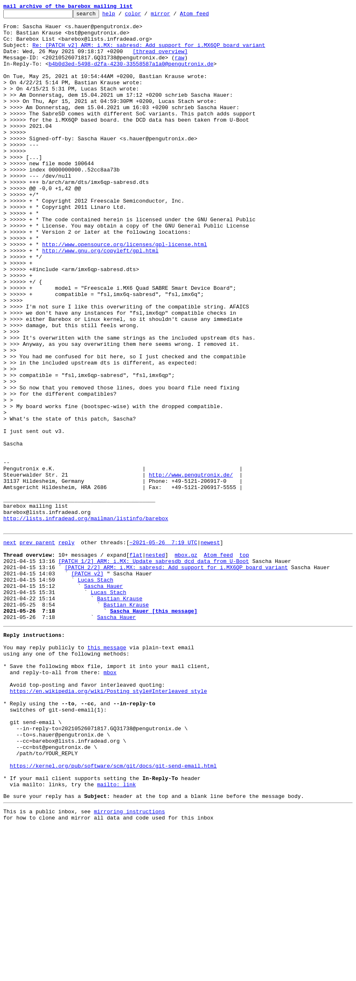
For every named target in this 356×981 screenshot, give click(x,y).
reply (66, 647)
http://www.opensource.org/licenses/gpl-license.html (124, 291)
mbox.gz (185, 661)
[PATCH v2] (87, 684)
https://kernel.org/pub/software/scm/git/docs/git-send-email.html (113, 912)
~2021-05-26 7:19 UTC (163, 647)
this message (106, 770)
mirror (173, 16)
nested (155, 661)
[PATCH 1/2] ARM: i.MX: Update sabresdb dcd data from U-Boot (153, 669)
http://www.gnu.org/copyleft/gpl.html (100, 299)
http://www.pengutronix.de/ (191, 568)
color (146, 16)
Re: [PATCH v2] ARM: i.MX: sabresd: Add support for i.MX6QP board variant (148, 52)
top (244, 661)
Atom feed (207, 16)
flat (135, 661)
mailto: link (116, 935)
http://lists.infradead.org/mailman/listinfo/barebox (85, 620)
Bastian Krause (119, 714)
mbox (110, 800)
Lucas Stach (95, 691)
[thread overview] (160, 60)
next (9, 647)
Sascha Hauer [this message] (153, 729)
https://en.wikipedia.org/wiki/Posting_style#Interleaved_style (108, 823)
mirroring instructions (129, 964)
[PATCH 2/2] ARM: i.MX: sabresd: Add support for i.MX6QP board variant (176, 676)
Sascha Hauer (103, 699)
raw (179, 67)
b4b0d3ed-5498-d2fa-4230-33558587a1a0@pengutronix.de (130, 74)
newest (210, 647)
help (121, 16)
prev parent (37, 647)
